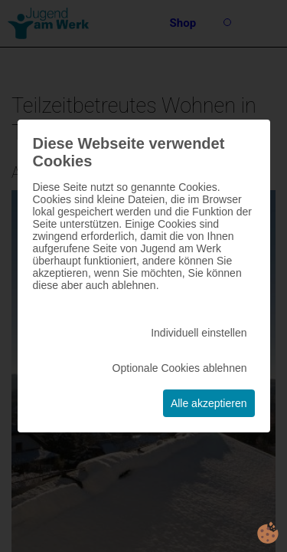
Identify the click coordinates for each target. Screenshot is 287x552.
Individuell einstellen (198, 333)
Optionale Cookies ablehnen (180, 368)
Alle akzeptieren (209, 403)
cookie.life (267, 532)
